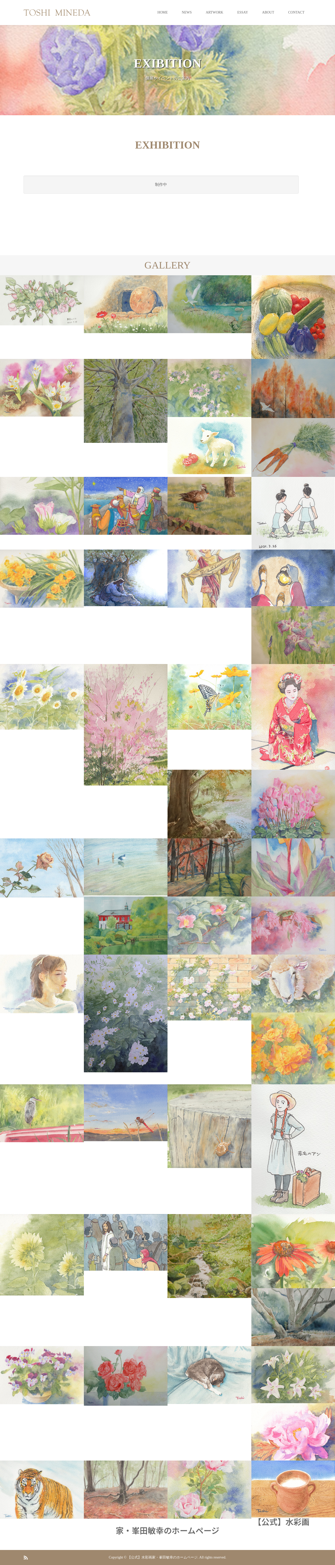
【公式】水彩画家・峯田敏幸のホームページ (212, 1526)
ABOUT (268, 12)
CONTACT (296, 12)
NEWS (187, 12)
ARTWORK (214, 12)
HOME (162, 12)
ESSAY (242, 12)
